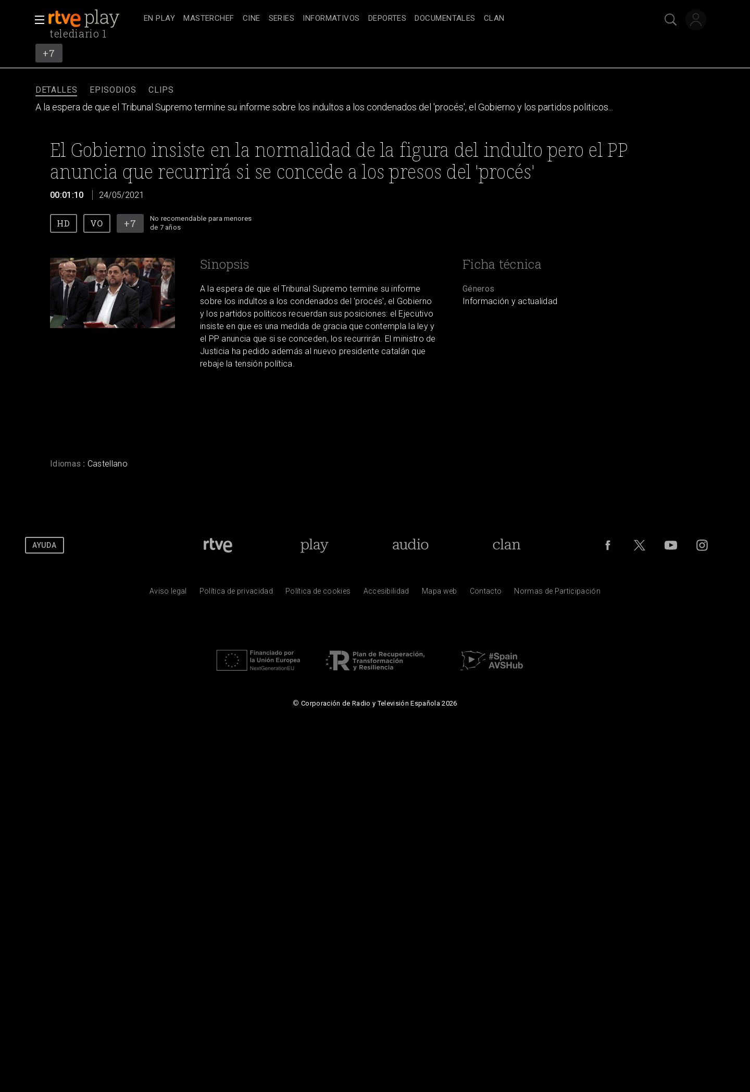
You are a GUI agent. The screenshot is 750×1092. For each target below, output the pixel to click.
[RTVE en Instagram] (702, 545)
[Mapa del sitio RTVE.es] (439, 593)
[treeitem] (159, 19)
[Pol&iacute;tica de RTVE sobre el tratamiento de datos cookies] (318, 593)
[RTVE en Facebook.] (607, 545)
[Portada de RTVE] (218, 545)
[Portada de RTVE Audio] (411, 545)
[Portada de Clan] (506, 545)
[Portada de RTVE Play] (314, 545)
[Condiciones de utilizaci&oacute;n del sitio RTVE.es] (168, 593)
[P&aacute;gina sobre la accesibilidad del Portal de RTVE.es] (386, 593)
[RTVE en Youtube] (670, 545)
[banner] (94, 18)
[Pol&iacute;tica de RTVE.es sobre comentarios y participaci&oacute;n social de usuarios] (557, 593)
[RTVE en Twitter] (639, 545)
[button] (36, 19)
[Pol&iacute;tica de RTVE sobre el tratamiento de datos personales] (236, 593)
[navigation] (386, 18)
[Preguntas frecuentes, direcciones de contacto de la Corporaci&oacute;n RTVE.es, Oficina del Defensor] (486, 593)
